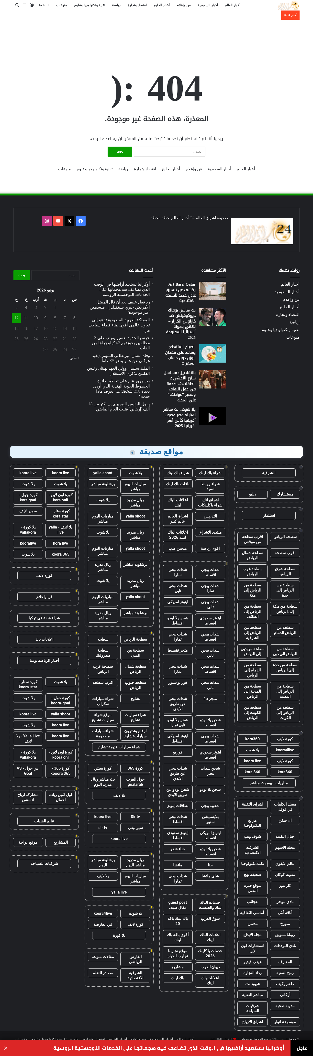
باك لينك (177, 978)
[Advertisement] (156, 36)
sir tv (103, 827)
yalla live (119, 892)
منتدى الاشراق (210, 532)
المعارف (285, 961)
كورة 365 (135, 768)
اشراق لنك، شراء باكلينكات (210, 502)
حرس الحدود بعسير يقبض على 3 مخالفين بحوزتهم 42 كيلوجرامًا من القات (121, 342)
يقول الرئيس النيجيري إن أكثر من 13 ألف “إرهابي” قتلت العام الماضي (119, 406)
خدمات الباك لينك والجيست (210, 905)
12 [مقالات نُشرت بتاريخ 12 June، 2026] (16, 318)
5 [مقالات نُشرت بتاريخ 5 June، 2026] (16, 307)
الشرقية (268, 473)
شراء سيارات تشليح (135, 717)
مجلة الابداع (252, 934)
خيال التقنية (285, 836)
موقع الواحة (28, 842)
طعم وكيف (285, 983)
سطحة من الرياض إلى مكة (252, 590)
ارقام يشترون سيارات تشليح (135, 733)
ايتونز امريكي (177, 602)
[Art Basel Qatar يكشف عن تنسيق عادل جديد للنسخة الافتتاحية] (212, 291)
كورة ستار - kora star (60, 513)
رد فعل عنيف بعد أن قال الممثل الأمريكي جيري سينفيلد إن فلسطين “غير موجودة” (120, 307)
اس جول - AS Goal (28, 771)
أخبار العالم (232, 5)
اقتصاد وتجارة (137, 5)
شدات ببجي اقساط (210, 572)
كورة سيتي (103, 768)
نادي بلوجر (285, 901)
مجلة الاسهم (285, 847)
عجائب (252, 901)
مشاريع (178, 967)
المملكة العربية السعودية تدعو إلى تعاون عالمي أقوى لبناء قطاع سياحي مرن (119, 325)
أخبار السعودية (208, 5)
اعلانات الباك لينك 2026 (178, 535)
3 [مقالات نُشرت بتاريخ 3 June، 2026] (36, 307)
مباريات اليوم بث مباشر (269, 783)
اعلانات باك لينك (210, 980)
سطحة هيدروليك (103, 653)
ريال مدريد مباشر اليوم (135, 862)
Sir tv (135, 816)
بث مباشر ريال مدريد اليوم (103, 782)
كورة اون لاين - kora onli (60, 497)
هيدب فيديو (252, 961)
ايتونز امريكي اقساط (177, 739)
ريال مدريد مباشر (135, 502)
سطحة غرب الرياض (252, 571)
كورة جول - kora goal (28, 497)
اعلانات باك (44, 639)
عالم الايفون (285, 863)
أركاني (285, 994)
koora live (252, 761)
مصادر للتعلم (102, 972)
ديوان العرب (210, 967)
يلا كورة (119, 935)
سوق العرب (210, 918)
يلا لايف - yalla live (60, 530)
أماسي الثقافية (252, 912)
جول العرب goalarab (135, 782)
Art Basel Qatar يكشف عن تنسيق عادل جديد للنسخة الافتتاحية (180, 292)
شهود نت (252, 983)
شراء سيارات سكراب (103, 701)
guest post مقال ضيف (177, 905)
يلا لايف (119, 795)
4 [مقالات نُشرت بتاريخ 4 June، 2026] (26, 307)
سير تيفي (135, 827)
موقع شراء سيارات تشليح (103, 717)
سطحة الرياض (285, 536)
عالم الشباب (44, 821)
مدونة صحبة (285, 1005)
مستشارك (285, 494)
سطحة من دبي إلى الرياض (253, 651)
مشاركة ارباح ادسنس (28, 797)
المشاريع (61, 842)
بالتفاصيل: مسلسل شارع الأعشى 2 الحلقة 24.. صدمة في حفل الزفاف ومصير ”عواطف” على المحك (180, 386)
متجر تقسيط (178, 650)
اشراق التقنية (252, 804)
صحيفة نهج (252, 874)
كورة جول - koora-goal (60, 700)
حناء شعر (177, 849)
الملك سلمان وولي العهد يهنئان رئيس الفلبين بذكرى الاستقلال (118, 371)
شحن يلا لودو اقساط (177, 620)
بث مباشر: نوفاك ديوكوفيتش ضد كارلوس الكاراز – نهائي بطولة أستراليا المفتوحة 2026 (181, 323)
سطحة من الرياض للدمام (285, 630)
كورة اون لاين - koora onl (60, 755)
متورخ (285, 923)
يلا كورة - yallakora (28, 530)
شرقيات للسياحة (44, 863)
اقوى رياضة (210, 548)
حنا (210, 865)
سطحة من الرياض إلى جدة (285, 590)
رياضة (116, 5)
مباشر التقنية (252, 994)
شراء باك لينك (210, 473)
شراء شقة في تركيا (44, 618)
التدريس (210, 516)
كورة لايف (285, 739)
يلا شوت (252, 750)
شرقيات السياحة (252, 1008)
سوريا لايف (28, 511)
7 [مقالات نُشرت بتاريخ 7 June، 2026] (65, 318)
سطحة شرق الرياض (285, 571)
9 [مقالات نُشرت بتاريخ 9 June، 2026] (45, 318)
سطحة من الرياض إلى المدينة (285, 691)
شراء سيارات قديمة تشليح (119, 747)
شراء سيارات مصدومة (103, 733)
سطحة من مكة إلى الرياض (285, 609)
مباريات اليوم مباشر (135, 486)
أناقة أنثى (285, 912)
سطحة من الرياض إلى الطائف (252, 611)
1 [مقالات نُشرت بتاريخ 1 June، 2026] (55, 307)
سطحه (102, 639)
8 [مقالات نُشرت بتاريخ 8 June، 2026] (55, 318)
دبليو (252, 494)
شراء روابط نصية (210, 486)
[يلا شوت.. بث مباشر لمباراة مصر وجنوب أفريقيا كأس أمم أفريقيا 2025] (212, 416)
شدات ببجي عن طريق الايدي (177, 703)
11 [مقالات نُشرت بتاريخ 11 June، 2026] (26, 318)
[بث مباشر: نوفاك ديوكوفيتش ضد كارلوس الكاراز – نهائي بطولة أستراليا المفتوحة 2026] (212, 317)
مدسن (252, 923)
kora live (60, 543)
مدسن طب (177, 548)
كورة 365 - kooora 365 (60, 771)
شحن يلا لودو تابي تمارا (177, 722)
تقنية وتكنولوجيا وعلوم (89, 5)
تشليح (135, 698)
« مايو (74, 357)
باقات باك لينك (177, 484)
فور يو (178, 752)
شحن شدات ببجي (210, 771)
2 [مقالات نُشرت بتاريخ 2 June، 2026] (45, 307)
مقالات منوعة (103, 956)
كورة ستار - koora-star (28, 684)
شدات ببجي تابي (177, 588)
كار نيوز (285, 885)
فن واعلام (44, 596)
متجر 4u (210, 698)
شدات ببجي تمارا (177, 572)
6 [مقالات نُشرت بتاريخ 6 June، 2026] (74, 318)
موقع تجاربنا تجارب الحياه (178, 953)
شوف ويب (252, 836)
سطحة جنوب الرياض (135, 685)
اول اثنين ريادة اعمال (60, 797)
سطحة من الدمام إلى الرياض (252, 670)
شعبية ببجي (210, 805)
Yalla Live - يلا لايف (28, 739)
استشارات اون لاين (252, 948)
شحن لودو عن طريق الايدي (177, 792)
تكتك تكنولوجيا (252, 863)
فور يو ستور (177, 682)
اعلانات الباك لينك (178, 502)
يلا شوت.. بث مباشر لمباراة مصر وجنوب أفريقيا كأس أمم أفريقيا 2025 (179, 418)
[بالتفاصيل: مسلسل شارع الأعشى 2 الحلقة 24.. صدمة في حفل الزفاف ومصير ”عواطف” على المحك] (212, 379)
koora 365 (60, 554)
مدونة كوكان (285, 874)
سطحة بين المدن (135, 653)
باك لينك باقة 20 (178, 921)
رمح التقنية (285, 972)
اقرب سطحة (285, 552)
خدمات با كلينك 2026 (210, 953)
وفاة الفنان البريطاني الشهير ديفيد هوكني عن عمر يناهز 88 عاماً (121, 358)
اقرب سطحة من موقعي (252, 539)
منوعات (61, 5)
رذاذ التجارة (252, 972)
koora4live (285, 750)
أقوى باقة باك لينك (178, 937)
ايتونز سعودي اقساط (210, 620)
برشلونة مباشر (103, 484)
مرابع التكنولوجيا (252, 823)
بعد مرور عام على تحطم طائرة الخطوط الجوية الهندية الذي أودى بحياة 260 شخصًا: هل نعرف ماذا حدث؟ (121, 388)
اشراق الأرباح (252, 1022)
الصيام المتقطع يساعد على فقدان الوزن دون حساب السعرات (180, 355)
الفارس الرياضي (135, 959)
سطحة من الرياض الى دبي (285, 651)
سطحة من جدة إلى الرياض (285, 667)
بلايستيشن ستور (210, 819)
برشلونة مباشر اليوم (103, 862)
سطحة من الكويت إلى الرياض (252, 712)
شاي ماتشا (210, 876)
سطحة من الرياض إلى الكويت (285, 712)
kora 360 (252, 772)
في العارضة (102, 924)
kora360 (252, 739)
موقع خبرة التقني (252, 888)
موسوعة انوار (285, 1022)
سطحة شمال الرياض (252, 555)
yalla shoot (102, 473)
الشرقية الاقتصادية (252, 850)
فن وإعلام (184, 5)
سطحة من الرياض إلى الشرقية (252, 632)
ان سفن (285, 820)
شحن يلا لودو (210, 789)
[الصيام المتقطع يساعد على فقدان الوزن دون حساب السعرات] (212, 353)
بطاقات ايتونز (178, 805)
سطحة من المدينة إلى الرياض (252, 691)
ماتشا (177, 865)
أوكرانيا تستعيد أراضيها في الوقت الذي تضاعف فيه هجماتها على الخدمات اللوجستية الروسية (122, 289)
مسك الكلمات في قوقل (285, 807)
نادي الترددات (285, 945)
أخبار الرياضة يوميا (44, 660)
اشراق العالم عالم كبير (178, 519)
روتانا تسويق (285, 934)
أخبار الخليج (162, 5)
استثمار (269, 515)
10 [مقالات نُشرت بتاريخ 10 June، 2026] (36, 318)
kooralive (28, 543)
